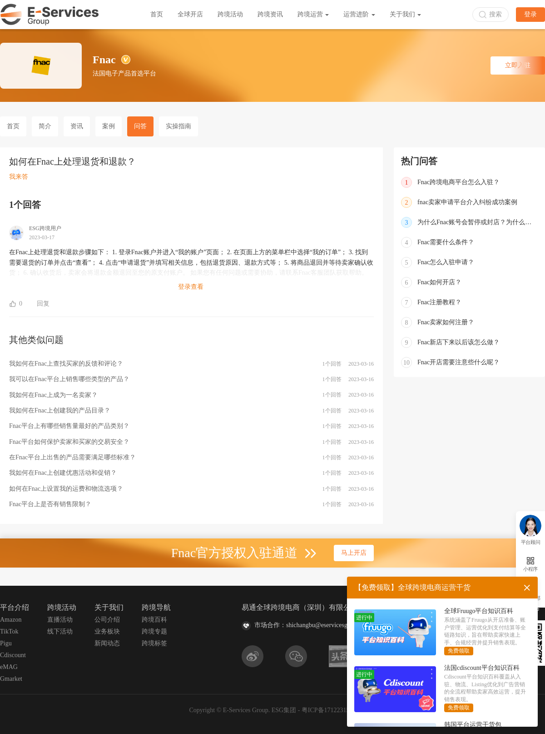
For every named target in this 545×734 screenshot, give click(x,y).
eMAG (9, 667)
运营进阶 (359, 14)
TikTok (9, 631)
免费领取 (459, 651)
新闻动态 (107, 643)
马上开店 (354, 552)
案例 (108, 126)
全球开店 (190, 14)
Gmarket (11, 678)
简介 (45, 126)
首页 (156, 14)
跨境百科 (154, 619)
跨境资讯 (270, 14)
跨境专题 (154, 631)
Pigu (6, 643)
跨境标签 (154, 643)
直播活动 (60, 619)
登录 (530, 14)
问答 (140, 126)
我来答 (18, 176)
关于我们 (405, 14)
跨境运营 (313, 14)
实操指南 (178, 126)
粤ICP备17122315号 (329, 710)
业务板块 (107, 631)
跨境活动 (230, 14)
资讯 (76, 126)
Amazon (10, 619)
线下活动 (60, 631)
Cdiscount (13, 655)
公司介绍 (107, 619)
